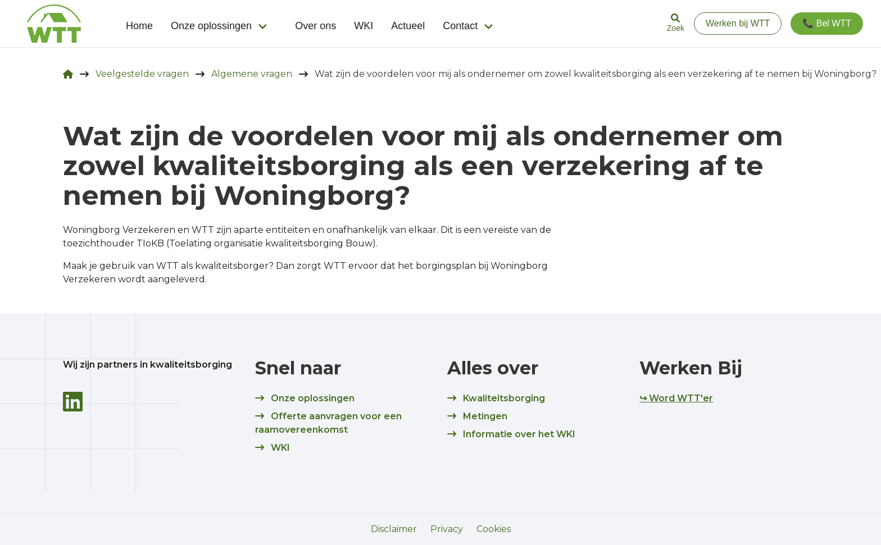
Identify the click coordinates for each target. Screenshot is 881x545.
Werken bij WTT (738, 23)
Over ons (315, 25)
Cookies (493, 529)
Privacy (446, 529)
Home (139, 25)
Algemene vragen (251, 73)
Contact (460, 25)
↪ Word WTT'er (676, 398)
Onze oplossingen (211, 25)
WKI (363, 25)
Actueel (408, 25)
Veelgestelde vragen (142, 73)
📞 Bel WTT (826, 23)
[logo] (54, 23)
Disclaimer (394, 529)
